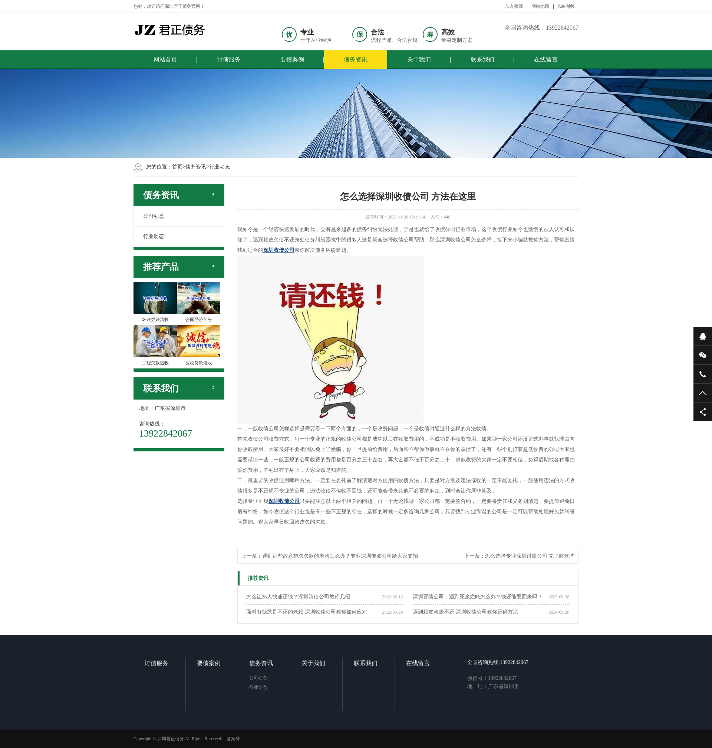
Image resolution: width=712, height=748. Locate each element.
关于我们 (419, 59)
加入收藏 (514, 6)
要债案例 (292, 59)
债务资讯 (355, 59)
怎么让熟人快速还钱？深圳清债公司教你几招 (298, 597)
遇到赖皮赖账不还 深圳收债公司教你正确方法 (465, 612)
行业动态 (219, 167)
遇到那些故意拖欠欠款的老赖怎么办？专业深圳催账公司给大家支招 (340, 556)
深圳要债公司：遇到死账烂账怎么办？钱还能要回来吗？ (478, 597)
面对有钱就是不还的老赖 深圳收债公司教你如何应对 (306, 612)
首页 (177, 167)
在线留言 (546, 59)
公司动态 (153, 216)
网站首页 (165, 59)
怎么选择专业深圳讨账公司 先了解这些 (530, 556)
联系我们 (482, 59)
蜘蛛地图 (567, 6)
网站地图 (540, 6)
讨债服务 (229, 59)
